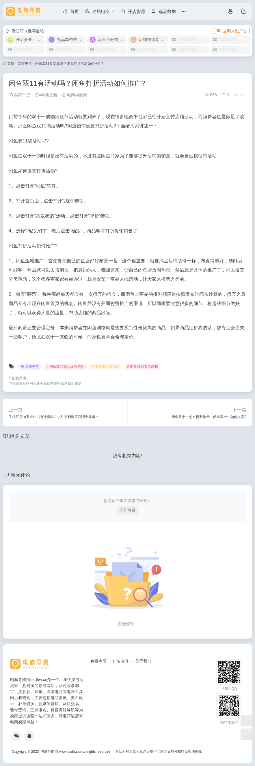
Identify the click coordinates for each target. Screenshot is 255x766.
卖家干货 (25, 64)
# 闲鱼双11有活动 (105, 367)
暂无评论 (21, 475)
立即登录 (128, 510)
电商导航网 (74, 95)
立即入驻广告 (232, 31)
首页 (10, 64)
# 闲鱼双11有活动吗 (142, 367)
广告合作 (121, 661)
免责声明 (98, 661)
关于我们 (143, 661)
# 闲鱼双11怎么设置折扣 (65, 367)
